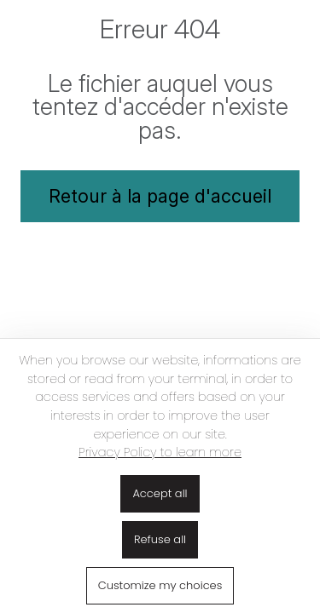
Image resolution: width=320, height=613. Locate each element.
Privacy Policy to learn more (160, 452)
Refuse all (160, 539)
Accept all (159, 493)
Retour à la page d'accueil (160, 196)
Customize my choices (160, 585)
